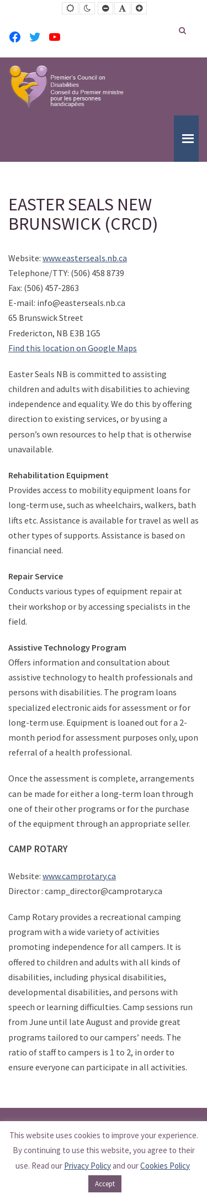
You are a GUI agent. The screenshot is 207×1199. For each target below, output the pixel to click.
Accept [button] (105, 1184)
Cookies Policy (165, 1165)
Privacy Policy (87, 1165)
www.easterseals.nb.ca (85, 257)
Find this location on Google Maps (72, 347)
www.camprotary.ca (79, 875)
